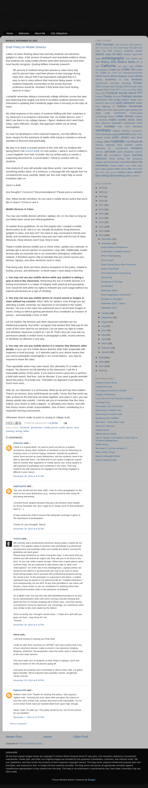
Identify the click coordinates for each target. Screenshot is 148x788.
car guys (122, 66)
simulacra (136, 148)
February (106, 348)
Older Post (80, 736)
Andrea (17, 538)
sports (120, 152)
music (131, 119)
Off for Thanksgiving (111, 256)
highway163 (19, 486)
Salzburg (99, 145)
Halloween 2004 (109, 290)
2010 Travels (107, 260)
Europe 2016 (101, 89)
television (101, 158)
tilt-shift (110, 162)
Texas (112, 158)
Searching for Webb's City (108, 410)
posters (134, 134)
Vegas (127, 166)
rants (76, 427)
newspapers (129, 123)
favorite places (127, 92)
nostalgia (109, 126)
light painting (131, 110)
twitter (26, 431)
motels (112, 119)
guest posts (110, 103)
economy (110, 79)
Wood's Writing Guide (106, 460)
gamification (37, 427)
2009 (101, 357)
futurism (137, 96)
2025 (101, 188)
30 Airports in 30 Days (112, 282)
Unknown (18, 443)
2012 (101, 226)
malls (107, 113)
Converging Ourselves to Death (110, 390)
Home (9, 33)
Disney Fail (106, 277)
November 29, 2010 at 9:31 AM (28, 529)
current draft (31, 151)
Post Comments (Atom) (30, 743)
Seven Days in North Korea (108, 414)
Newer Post (14, 736)
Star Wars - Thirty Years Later (109, 422)
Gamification (107, 286)
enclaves (137, 79)
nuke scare (124, 126)
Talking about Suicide (105, 434)
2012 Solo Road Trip (103, 48)
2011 (101, 231)
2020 (101, 192)
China (138, 66)
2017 (101, 205)
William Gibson (125, 172)
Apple (108, 54)
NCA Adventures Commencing (116, 273)
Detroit (106, 76)
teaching (10, 431)
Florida (108, 96)
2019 (101, 196)
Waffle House (102, 444)
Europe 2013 (122, 86)
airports (99, 54)
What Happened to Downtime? (116, 295)
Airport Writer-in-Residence (114, 247)
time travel (120, 162)
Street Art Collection (105, 426)
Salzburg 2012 (114, 145)
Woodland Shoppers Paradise (46, 16)
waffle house (120, 169)
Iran (104, 110)
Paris (97, 134)
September (107, 317)
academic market (133, 51)
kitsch (122, 110)
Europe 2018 (126, 90)
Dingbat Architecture (105, 394)
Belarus (122, 61)
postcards (124, 133)
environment (101, 83)
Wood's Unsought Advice (107, 456)
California (108, 66)
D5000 (98, 76)
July (103, 326)
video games (107, 169)
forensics (117, 96)
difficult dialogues (118, 76)
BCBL (128, 59)
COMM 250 (116, 73)
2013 (101, 222)
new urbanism (102, 123)
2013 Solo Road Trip (122, 48)
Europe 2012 (108, 86)
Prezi (140, 134)
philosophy (106, 134)
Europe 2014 (135, 86)
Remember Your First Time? (109, 406)
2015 (101, 213)
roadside (117, 141)
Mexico (111, 116)
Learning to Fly (102, 402)
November (106, 243)
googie (117, 99)
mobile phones (51, 427)
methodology (101, 116)
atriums (127, 54)
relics (107, 141)
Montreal (103, 120)
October (105, 313)
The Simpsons (134, 158)
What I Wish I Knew (105, 452)
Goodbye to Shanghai (112, 299)
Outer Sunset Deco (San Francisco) (118, 264)
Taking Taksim (102, 430)
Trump (113, 165)
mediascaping (136, 113)
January (105, 352)
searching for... (103, 148)
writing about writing (113, 175)
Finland (99, 96)
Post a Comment (18, 723)
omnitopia (103, 130)
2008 (101, 362)
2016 (101, 209)
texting (19, 431)
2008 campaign (104, 44)
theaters (99, 162)
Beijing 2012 (108, 61)
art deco (117, 54)
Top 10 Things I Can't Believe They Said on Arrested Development (116, 439)
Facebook (24, 427)
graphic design (129, 99)
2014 (101, 218)
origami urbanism (122, 130)
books (131, 61)
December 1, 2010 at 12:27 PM (28, 717)
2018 (101, 201)
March (104, 343)
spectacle (109, 151)
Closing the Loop (103, 386)
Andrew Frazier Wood (106, 382)
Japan (115, 110)
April (104, 339)
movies (122, 119)
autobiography (113, 58)
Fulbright (126, 96)
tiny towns (132, 161)
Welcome (24, 33)
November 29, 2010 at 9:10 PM (28, 680)
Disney (98, 79)
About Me (40, 33)
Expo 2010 (137, 89)
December (106, 239)
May (103, 335)
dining (138, 75)
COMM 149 (128, 69)
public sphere (66, 427)
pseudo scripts (103, 137)
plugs (115, 134)
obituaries (137, 126)
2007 (101, 366)
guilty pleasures (125, 102)
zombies (135, 176)
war (129, 168)
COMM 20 (105, 73)
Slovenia (99, 152)
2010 (101, 235)
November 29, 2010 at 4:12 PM (28, 624)
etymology (126, 83)
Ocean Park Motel (110, 269)
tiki (105, 162)
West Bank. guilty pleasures (106, 172)
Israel (109, 110)
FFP (139, 92)
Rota (128, 142)
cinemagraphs (101, 70)
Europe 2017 (114, 90)
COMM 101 (114, 70)
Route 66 (136, 141)
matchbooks (120, 113)
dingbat (131, 76)
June (104, 330)
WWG (128, 176)
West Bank (137, 169)
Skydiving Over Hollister (107, 418)
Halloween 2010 (109, 307)
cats (131, 66)
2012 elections (135, 45)
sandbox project (133, 145)
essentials (114, 83)
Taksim (126, 155)
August (105, 322)
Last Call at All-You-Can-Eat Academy (114, 398)
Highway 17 (108, 106)
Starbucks (129, 152)
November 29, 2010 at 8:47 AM (28, 476)
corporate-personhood (132, 73)
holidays (122, 106)
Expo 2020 (100, 93)
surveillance (115, 155)
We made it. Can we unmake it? (111, 448)
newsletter (117, 123)
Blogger (91, 779)
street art (101, 154)
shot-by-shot (122, 148)
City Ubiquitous (59, 33)
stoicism (138, 152)
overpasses (137, 131)
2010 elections (121, 45)
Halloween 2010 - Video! (113, 303)
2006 (101, 370)
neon (139, 119)
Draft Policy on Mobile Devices (26, 47)
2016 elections (115, 51)
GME (110, 100)
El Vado (124, 80)
